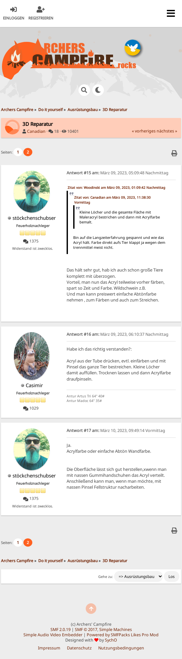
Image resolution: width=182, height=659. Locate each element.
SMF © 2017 (86, 629)
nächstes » (167, 131)
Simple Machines (115, 629)
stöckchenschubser (34, 218)
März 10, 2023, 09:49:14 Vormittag (116, 430)
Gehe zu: (105, 576)
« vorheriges (144, 131)
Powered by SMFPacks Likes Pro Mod (123, 635)
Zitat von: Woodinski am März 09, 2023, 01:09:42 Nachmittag (116, 187)
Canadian (36, 131)
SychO (111, 640)
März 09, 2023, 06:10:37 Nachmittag (117, 334)
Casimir (34, 385)
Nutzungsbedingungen (121, 648)
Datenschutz (79, 648)
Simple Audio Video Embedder (52, 635)
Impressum (49, 648)
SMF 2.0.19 (60, 629)
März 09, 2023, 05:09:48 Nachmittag (117, 173)
